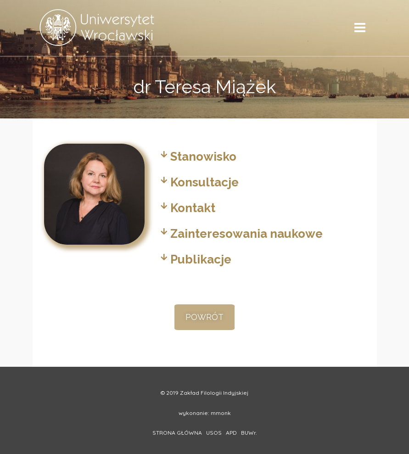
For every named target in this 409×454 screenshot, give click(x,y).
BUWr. (249, 432)
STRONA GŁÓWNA (177, 432)
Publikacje (200, 259)
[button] (204, 317)
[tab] (259, 156)
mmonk (221, 412)
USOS (214, 432)
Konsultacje (204, 182)
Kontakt (192, 208)
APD (231, 432)
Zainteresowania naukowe (246, 234)
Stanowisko (203, 156)
